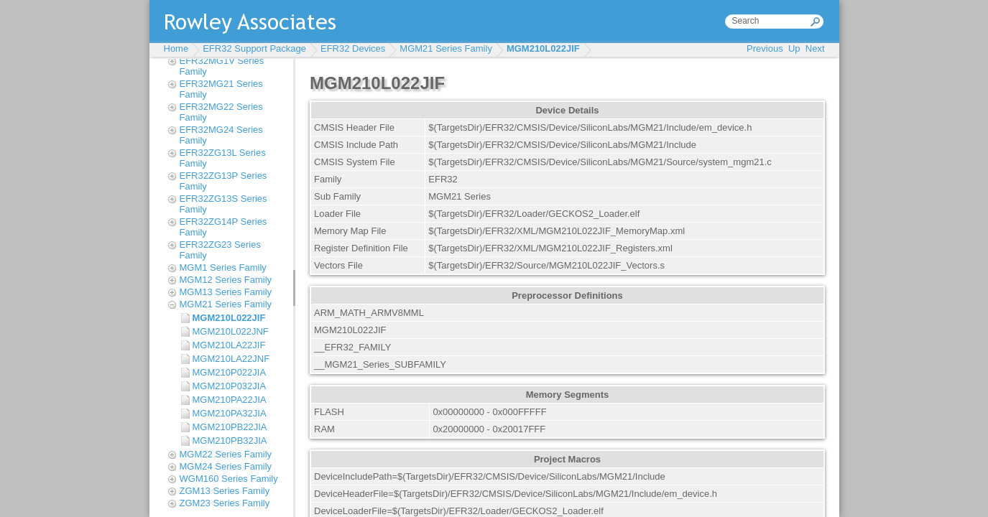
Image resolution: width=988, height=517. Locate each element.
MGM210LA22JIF (229, 345)
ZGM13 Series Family (225, 490)
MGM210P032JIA (230, 386)
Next (815, 48)
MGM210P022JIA (230, 372)
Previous (765, 48)
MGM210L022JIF (543, 48)
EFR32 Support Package (254, 48)
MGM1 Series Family (223, 267)
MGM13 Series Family (226, 292)
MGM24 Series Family (226, 466)
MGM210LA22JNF (231, 358)
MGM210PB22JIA (230, 426)
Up (794, 48)
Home (176, 48)
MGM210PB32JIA (230, 440)
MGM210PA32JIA (230, 413)
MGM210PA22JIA (230, 399)
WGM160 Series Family (229, 478)
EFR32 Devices (352, 48)
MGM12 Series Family (226, 279)
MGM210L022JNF (231, 331)
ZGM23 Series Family (225, 503)
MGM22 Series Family (226, 454)
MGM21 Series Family (446, 48)
